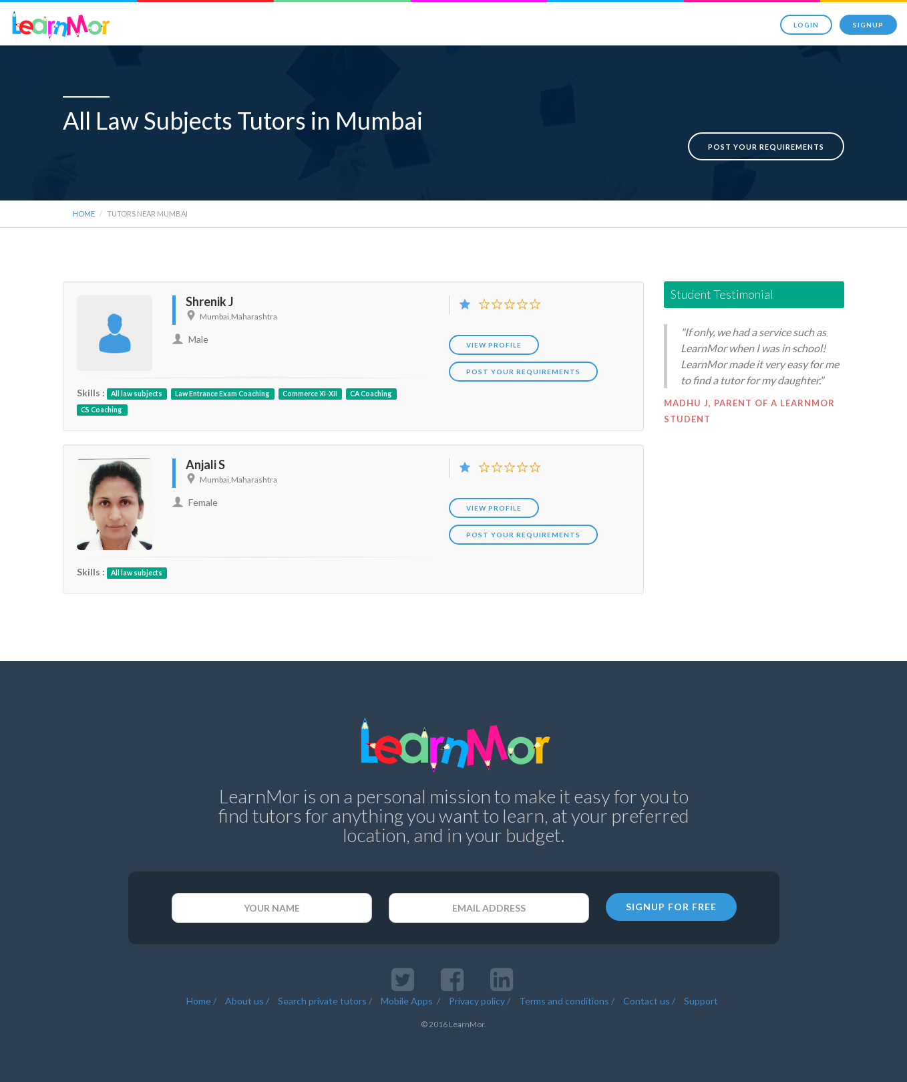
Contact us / (649, 996)
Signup (868, 25)
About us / (247, 996)
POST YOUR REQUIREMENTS (523, 368)
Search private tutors (322, 996)
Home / (201, 996)
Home (84, 209)
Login (806, 25)
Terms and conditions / (566, 996)
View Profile (494, 341)
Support (701, 996)
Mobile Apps (408, 996)
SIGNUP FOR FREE (671, 902)
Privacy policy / (479, 996)
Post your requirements (766, 132)
